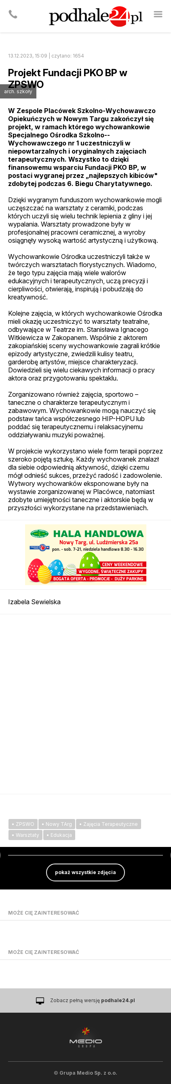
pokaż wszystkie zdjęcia (85, 872)
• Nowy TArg (57, 824)
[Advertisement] (85, 704)
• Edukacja (59, 835)
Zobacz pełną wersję (92, 1000)
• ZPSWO (23, 824)
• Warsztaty (25, 835)
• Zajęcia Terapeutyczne (108, 824)
